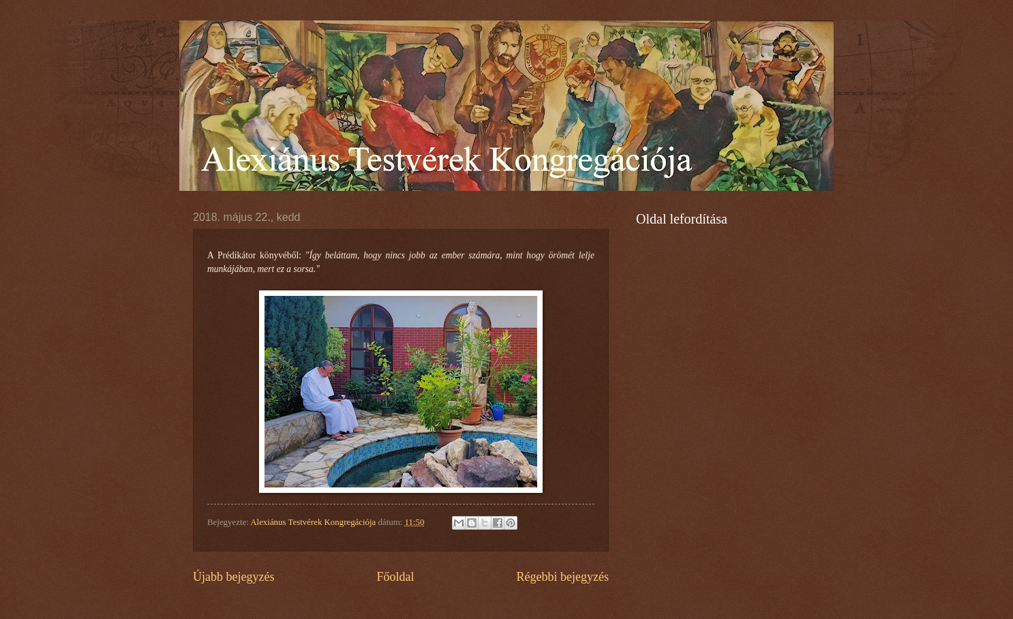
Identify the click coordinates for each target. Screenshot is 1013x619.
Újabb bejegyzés (234, 577)
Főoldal (395, 577)
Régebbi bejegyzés (562, 577)
